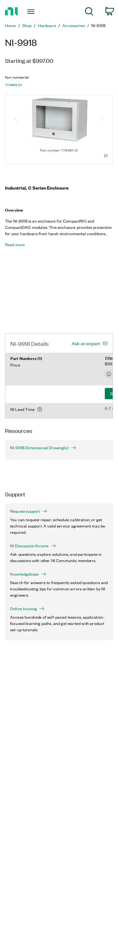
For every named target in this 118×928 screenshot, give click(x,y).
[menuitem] (89, 12)
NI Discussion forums (33, 546)
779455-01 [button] (13, 84)
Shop (27, 25)
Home (10, 25)
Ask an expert (86, 343)
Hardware (47, 25)
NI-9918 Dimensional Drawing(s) (43, 447)
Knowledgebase (28, 574)
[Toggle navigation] (31, 11)
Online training (27, 608)
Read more (15, 244)
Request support (28, 511)
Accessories (73, 25)
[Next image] (102, 119)
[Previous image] (16, 119)
